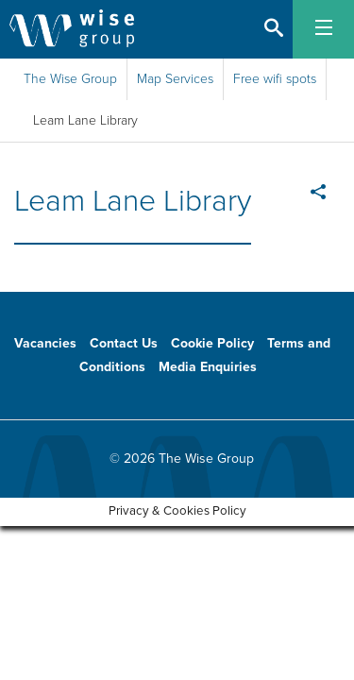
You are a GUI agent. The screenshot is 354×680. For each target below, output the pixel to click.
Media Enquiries (208, 367)
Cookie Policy (212, 343)
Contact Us (124, 343)
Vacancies (45, 343)
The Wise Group (70, 79)
